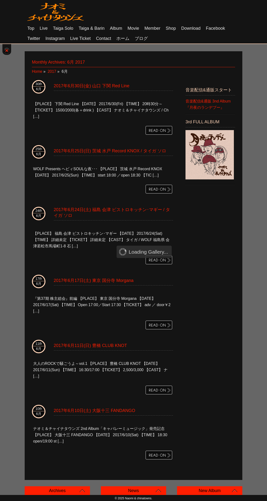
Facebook (215, 28)
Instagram (55, 38)
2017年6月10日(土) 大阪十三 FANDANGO (94, 410)
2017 (52, 71)
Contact (103, 38)
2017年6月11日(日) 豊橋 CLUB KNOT (90, 345)
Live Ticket (80, 38)
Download (190, 28)
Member (152, 28)
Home (37, 71)
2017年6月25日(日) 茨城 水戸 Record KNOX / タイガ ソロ (110, 150)
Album (116, 28)
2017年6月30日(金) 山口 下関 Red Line (91, 85)
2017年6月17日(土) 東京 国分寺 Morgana (94, 280)
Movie (133, 28)
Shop (171, 28)
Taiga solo (63, 28)
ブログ (141, 38)
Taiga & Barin (91, 28)
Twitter (33, 38)
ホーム (122, 38)
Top (30, 28)
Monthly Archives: (58, 62)
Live (44, 28)
